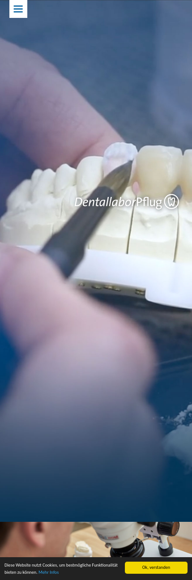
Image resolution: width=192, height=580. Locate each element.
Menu (18, 9)
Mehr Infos (48, 573)
